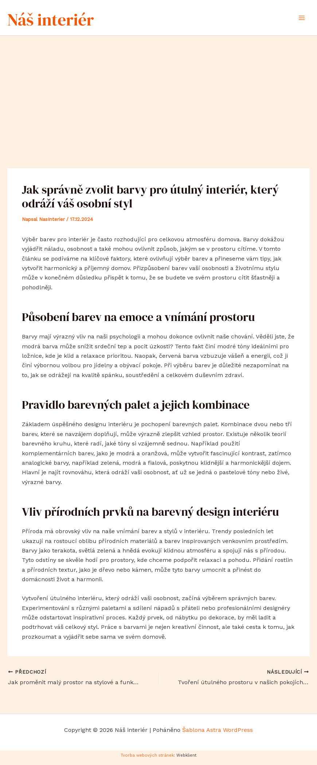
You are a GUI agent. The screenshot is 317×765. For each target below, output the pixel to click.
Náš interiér (67, 19)
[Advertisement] (158, 95)
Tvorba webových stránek (147, 759)
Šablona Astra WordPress (217, 734)
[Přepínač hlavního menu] (302, 20)
